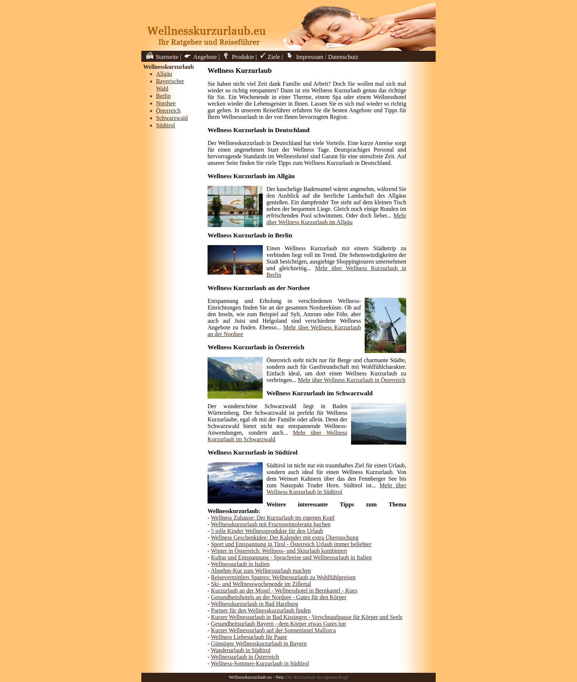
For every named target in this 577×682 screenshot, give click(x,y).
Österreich (168, 110)
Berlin (163, 96)
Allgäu (164, 74)
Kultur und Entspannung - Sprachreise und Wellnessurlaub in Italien (291, 557)
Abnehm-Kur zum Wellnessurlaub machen (260, 571)
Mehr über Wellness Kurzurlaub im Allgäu (336, 218)
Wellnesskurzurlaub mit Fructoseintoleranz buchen (270, 524)
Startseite (161, 56)
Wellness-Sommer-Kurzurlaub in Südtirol (260, 663)
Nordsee (166, 103)
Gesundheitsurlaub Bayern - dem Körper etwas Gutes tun (278, 624)
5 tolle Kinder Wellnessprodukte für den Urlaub (267, 531)
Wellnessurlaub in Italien (240, 564)
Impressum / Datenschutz (321, 56)
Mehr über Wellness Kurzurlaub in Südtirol (336, 488)
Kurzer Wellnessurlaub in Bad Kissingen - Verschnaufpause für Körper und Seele (307, 617)
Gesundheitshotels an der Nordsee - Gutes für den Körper (278, 597)
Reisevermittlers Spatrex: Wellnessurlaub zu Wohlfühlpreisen (283, 577)
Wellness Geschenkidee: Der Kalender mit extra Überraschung (284, 537)
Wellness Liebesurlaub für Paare (249, 637)
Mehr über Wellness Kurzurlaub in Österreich (351, 380)
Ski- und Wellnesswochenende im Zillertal (261, 584)
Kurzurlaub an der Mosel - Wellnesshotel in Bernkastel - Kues (284, 590)
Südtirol (165, 125)
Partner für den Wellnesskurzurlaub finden (261, 610)
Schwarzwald (172, 118)
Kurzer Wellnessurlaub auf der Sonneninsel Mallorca (273, 630)
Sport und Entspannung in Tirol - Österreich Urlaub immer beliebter (291, 544)
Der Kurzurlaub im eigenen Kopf (317, 677)
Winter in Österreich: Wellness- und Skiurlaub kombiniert (279, 551)
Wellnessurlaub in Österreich (245, 657)
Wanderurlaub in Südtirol (240, 650)
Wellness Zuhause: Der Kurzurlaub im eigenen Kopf (272, 518)
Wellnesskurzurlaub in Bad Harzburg (254, 604)
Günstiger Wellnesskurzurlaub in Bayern (259, 643)
